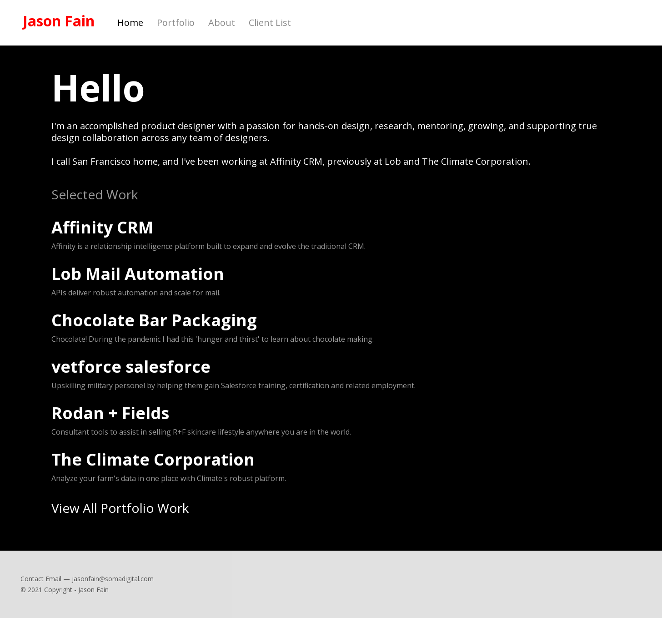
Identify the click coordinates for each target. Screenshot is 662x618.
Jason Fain (59, 21)
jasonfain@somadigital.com (113, 578)
